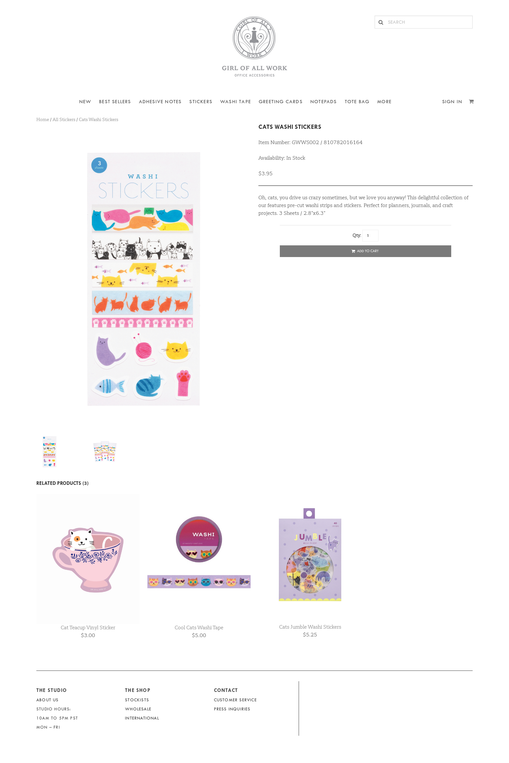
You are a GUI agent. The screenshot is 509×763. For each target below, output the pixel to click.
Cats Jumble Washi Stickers (310, 627)
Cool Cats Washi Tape (199, 627)
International (142, 718)
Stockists (137, 699)
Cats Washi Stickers (289, 126)
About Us (47, 699)
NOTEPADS (323, 102)
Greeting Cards (281, 102)
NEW (85, 102)
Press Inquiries (232, 709)
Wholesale (138, 709)
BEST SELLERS (115, 102)
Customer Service (235, 699)
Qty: (357, 235)
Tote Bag (357, 102)
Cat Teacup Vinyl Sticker (88, 627)
